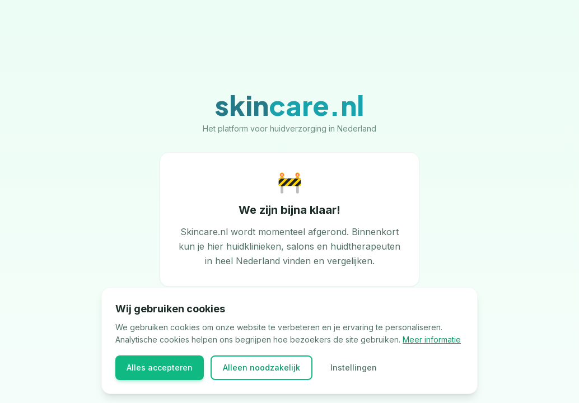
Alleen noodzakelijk (261, 367)
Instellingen (353, 367)
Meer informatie (432, 339)
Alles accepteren (160, 367)
